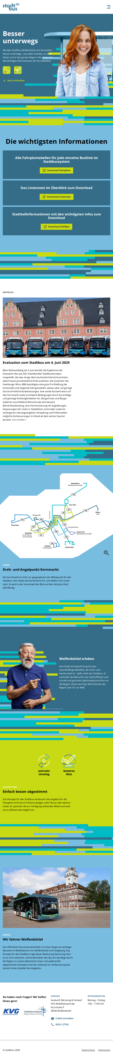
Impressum (104, 1050)
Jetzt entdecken (16, 80)
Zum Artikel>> (19, 419)
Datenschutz (88, 1050)
